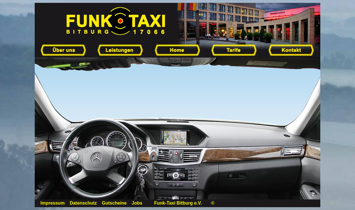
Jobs (137, 203)
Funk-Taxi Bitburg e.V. (178, 203)
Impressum (52, 203)
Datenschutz (83, 203)
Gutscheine (114, 203)
